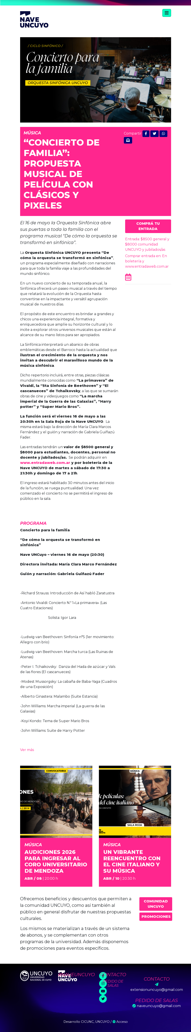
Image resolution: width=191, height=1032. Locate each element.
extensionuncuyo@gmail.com (156, 990)
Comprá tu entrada (148, 226)
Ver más (27, 750)
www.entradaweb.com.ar (45, 463)
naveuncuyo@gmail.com (159, 1006)
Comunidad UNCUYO (156, 904)
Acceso (120, 1022)
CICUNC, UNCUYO (95, 1022)
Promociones (156, 916)
